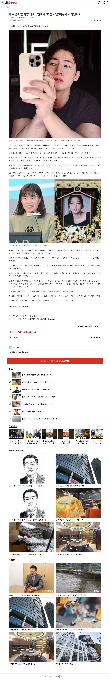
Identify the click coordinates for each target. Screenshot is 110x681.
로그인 (44, 676)
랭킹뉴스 (12, 369)
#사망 (35, 332)
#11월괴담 (18, 332)
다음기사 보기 (95, 337)
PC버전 (50, 676)
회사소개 (57, 676)
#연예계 (11, 332)
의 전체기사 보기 (89, 326)
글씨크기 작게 (95, 20)
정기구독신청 (64, 676)
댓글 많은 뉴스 (14, 560)
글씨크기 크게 (100, 20)
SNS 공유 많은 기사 (16, 451)
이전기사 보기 (14, 337)
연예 (6, 7)
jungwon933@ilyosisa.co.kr (25, 17)
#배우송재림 (27, 332)
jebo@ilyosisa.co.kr (47, 319)
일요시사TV (13, 426)
